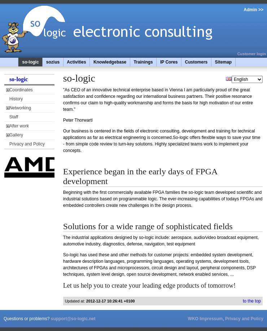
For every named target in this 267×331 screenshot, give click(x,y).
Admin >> (253, 9)
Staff (13, 116)
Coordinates (21, 89)
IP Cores (169, 62)
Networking (20, 107)
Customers (196, 62)
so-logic (30, 62)
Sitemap (223, 62)
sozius (53, 62)
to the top (252, 301)
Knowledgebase (109, 62)
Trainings (143, 62)
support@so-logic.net (73, 318)
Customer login (251, 54)
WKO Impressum (205, 318)
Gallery (16, 135)
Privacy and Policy (27, 144)
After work (19, 126)
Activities (76, 62)
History (16, 98)
